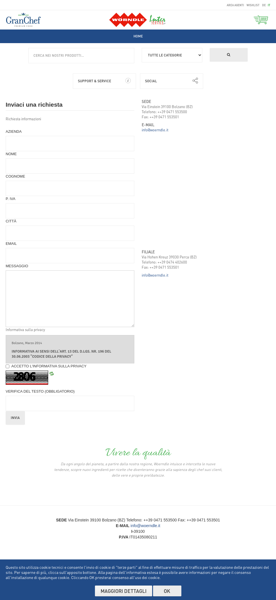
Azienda (14, 131)
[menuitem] (138, 36)
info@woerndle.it (155, 129)
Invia (15, 418)
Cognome (15, 176)
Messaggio (17, 266)
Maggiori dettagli (124, 591)
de (264, 5)
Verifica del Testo (40, 391)
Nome (11, 154)
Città (11, 221)
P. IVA (10, 199)
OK (167, 591)
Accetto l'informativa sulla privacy (46, 366)
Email (11, 243)
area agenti (235, 5)
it (269, 5)
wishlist (253, 5)
